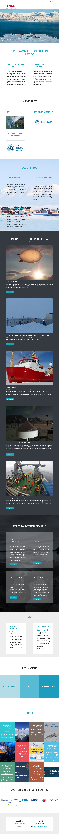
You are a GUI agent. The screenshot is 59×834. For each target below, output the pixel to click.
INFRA (8, 112)
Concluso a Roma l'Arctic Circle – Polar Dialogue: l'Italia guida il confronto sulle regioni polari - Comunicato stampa (22, 751)
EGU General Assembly (43, 112)
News (29, 712)
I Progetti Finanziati (15, 208)
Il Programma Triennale (39, 65)
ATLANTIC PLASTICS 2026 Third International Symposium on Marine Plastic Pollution (7, 769)
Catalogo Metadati (13, 628)
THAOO (29, 337)
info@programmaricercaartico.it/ (41, 826)
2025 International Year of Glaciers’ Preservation (14, 135)
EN (52, 1)
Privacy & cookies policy (19, 823)
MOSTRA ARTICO (10, 686)
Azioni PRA (29, 167)
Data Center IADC (43, 630)
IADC (29, 617)
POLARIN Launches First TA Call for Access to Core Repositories (52, 748)
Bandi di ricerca (13, 178)
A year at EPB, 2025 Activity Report (37, 726)
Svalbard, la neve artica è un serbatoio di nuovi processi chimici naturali (7, 728)
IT (50, 1)
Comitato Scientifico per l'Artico (15, 65)
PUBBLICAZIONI (49, 686)
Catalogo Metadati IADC (14, 633)
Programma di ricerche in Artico (29, 53)
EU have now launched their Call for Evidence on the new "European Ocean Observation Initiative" (37, 770)
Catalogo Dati (43, 627)
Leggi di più (10, 291)
